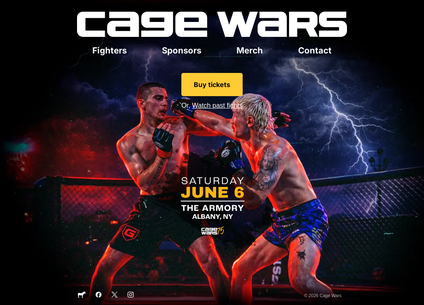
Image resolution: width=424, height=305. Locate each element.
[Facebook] (99, 295)
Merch (249, 50)
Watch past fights (217, 105)
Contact (315, 50)
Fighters (109, 50)
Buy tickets (212, 84)
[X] (114, 295)
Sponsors (181, 50)
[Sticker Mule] (81, 296)
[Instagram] (131, 295)
